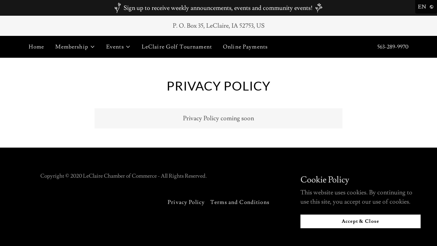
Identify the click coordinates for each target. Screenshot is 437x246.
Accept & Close (361, 221)
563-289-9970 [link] (392, 46)
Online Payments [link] (245, 46)
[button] (75, 47)
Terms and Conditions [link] (239, 202)
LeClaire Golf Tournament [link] (177, 46)
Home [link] (36, 46)
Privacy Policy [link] (186, 202)
